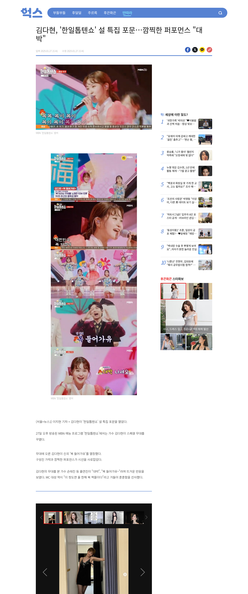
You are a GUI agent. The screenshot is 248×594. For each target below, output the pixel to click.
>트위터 (195, 49)
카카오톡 (202, 49)
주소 (209, 49)
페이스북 (187, 49)
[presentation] (40, 517)
